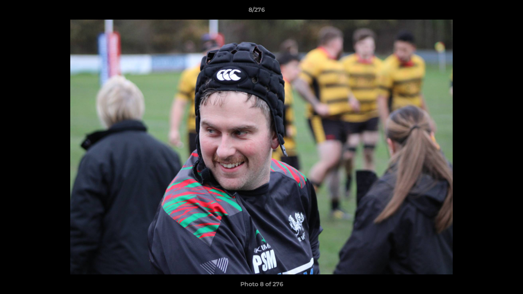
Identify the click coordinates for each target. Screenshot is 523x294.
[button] (489, 12)
